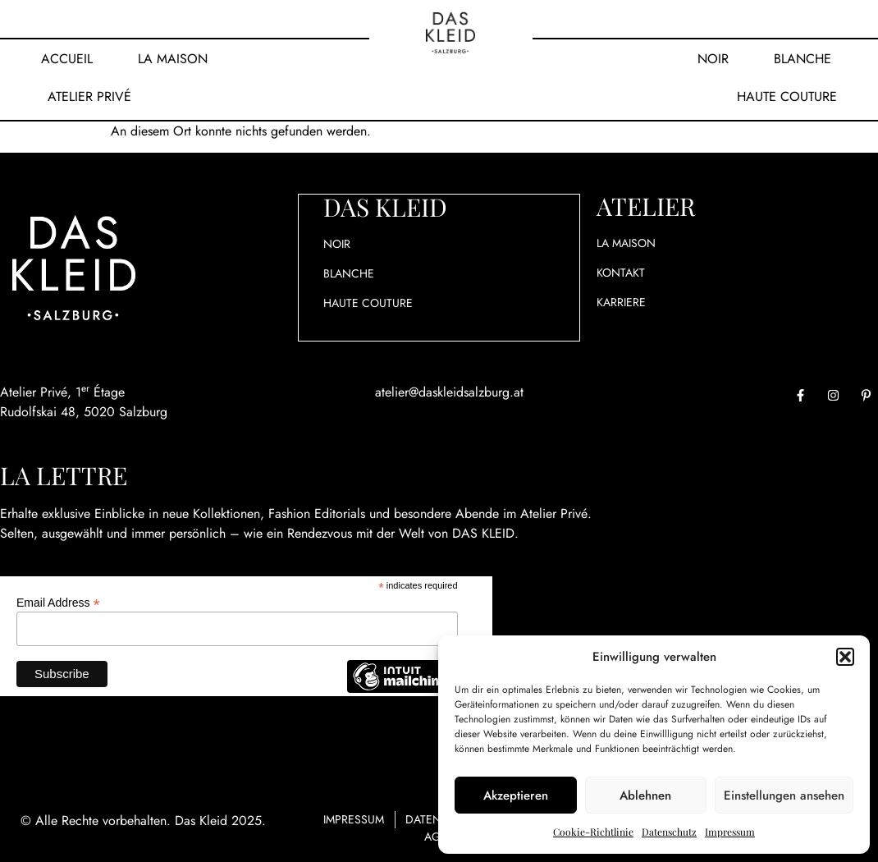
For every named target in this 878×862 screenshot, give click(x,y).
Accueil (67, 58)
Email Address (58, 602)
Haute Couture (787, 96)
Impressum (730, 831)
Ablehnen (645, 795)
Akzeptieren (515, 795)
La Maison (173, 58)
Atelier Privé (89, 96)
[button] (845, 657)
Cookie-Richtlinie (593, 831)
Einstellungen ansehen (784, 795)
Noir (713, 58)
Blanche (802, 58)
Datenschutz (669, 831)
